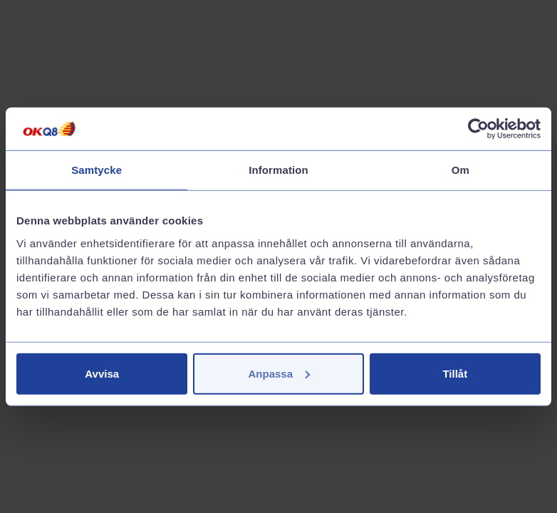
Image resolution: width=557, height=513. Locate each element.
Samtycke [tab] (96, 170)
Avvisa (102, 373)
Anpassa (279, 373)
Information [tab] (278, 170)
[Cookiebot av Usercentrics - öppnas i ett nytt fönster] (478, 129)
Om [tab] (460, 170)
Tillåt (454, 373)
